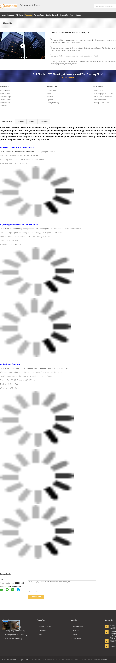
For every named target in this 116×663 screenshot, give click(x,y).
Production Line (44, 626)
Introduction (7, 122)
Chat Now (68, 77)
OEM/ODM (42, 630)
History (20, 122)
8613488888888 (15, 586)
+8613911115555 (18, 583)
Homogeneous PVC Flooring (15, 634)
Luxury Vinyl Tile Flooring (14, 630)
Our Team (44, 122)
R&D (39, 634)
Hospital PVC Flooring (12, 638)
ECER (105, 659)
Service (31, 122)
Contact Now (36, 597)
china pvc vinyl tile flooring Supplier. (15, 659)
